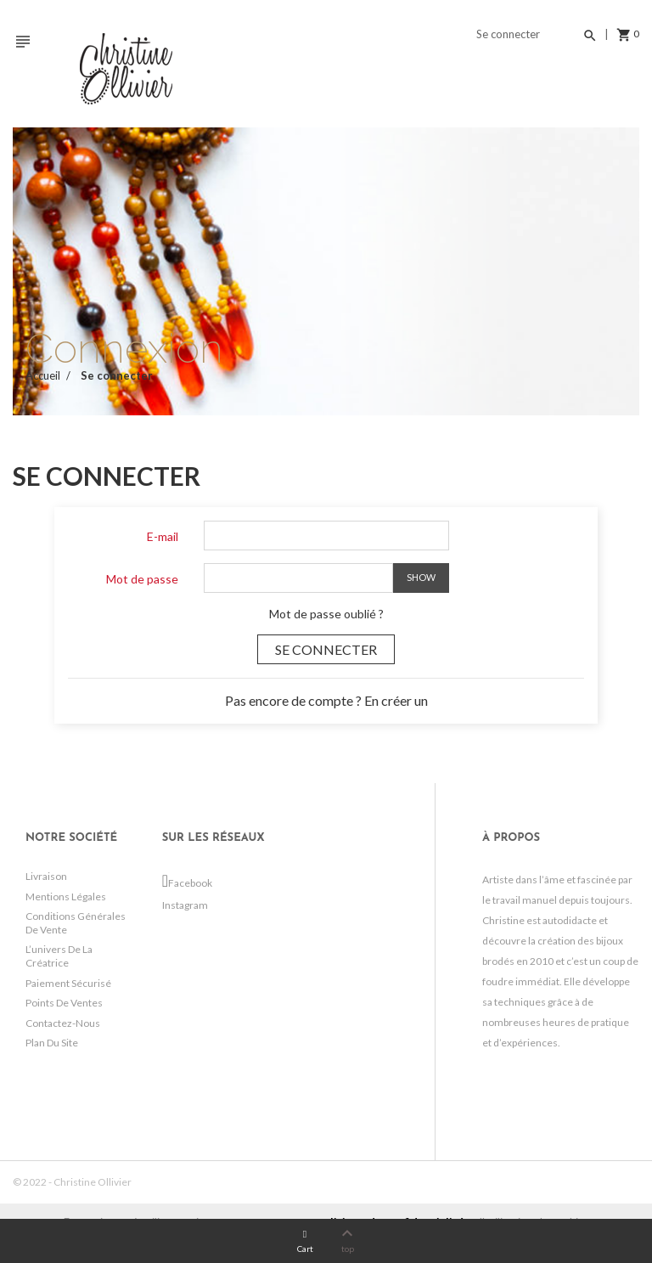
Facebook (173, 883)
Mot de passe (142, 579)
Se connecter (326, 649)
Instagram (170, 905)
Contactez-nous (62, 1023)
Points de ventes (64, 1002)
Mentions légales (65, 896)
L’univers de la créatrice (59, 956)
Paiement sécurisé (68, 983)
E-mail (162, 536)
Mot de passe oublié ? (326, 613)
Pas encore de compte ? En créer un (326, 700)
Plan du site (51, 1042)
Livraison (46, 876)
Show (421, 577)
